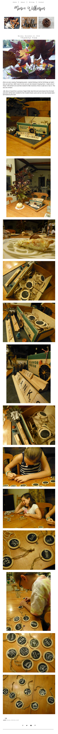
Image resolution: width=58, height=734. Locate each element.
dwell (17, 720)
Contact (41, 2)
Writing (31, 2)
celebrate (13, 720)
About (23, 2)
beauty (8, 720)
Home (15, 2)
